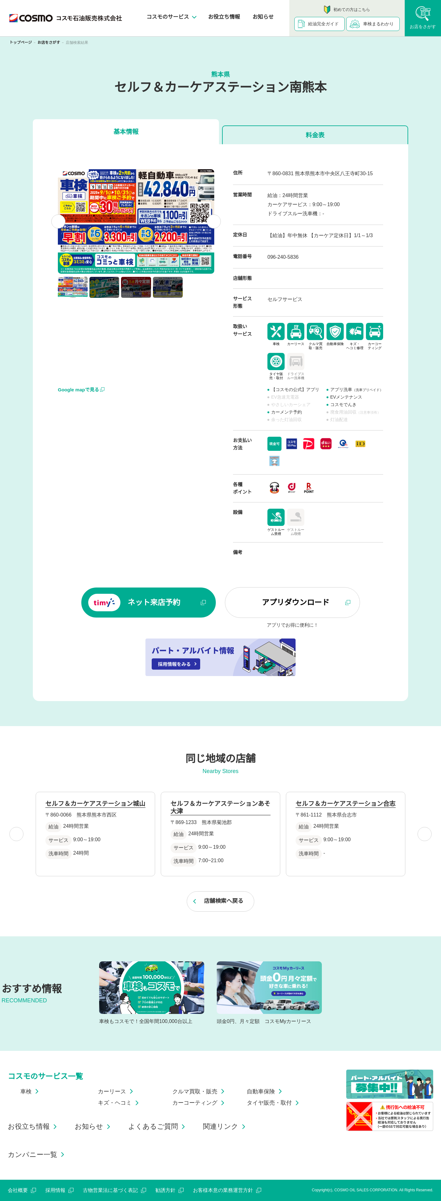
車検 (30, 1091)
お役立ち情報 (224, 17)
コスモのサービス (170, 17)
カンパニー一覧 (37, 1154)
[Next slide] (214, 222)
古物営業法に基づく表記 (114, 1190)
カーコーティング (199, 1103)
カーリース (116, 1091)
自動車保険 (265, 1091)
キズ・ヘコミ (119, 1103)
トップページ (20, 42)
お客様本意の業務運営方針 (227, 1190)
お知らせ (263, 17)
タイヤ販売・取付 (274, 1103)
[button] (73, 287)
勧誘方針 (169, 1190)
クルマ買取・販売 (199, 1091)
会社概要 (22, 1190)
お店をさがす (49, 42)
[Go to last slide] (58, 222)
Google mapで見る (81, 389)
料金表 (315, 135)
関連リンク (225, 1126)
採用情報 (59, 1190)
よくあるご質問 (157, 1126)
